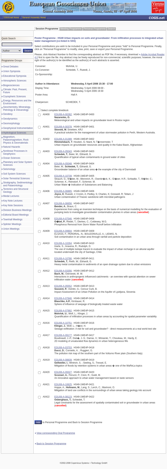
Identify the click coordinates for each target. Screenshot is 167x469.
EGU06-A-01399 (63, 139)
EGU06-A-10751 (63, 323)
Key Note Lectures (12, 200)
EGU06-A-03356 (63, 270)
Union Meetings (11, 228)
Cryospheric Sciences (14, 96)
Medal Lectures (11, 196)
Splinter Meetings (12, 224)
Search (111, 28)
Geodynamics (10, 118)
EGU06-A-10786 (63, 258)
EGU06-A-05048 (63, 163)
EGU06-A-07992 (63, 310)
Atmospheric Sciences (14, 80)
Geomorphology (11, 123)
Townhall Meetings (12, 219)
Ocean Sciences (11, 158)
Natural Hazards (11, 146)
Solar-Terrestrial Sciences (16, 178)
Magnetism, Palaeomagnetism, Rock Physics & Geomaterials (16, 140)
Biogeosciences (11, 85)
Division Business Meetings (17, 210)
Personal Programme (95, 28)
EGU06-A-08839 (63, 359)
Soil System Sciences (14, 173)
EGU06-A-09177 (63, 335)
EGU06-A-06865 (63, 191)
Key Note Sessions (13, 205)
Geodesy (8, 114)
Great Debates (10, 66)
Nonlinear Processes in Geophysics (15, 152)
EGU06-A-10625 (63, 384)
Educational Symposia (14, 76)
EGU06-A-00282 (63, 114)
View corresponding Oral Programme (55, 433)
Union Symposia (11, 71)
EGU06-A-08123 (63, 396)
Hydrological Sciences (14, 132)
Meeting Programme (71, 28)
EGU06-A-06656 (63, 203)
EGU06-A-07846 (63, 298)
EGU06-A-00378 (63, 126)
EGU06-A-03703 (63, 347)
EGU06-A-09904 (63, 231)
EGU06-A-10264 (63, 243)
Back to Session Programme (50, 443)
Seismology (9, 169)
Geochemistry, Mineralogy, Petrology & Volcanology (17, 108)
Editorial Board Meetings (16, 214)
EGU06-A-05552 (63, 286)
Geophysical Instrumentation (18, 128)
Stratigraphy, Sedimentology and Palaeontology (17, 184)
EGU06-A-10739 (63, 176)
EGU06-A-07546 (63, 218)
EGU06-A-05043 (63, 151)
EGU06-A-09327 (63, 372)
